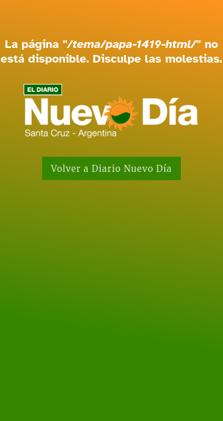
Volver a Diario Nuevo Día (111, 168)
